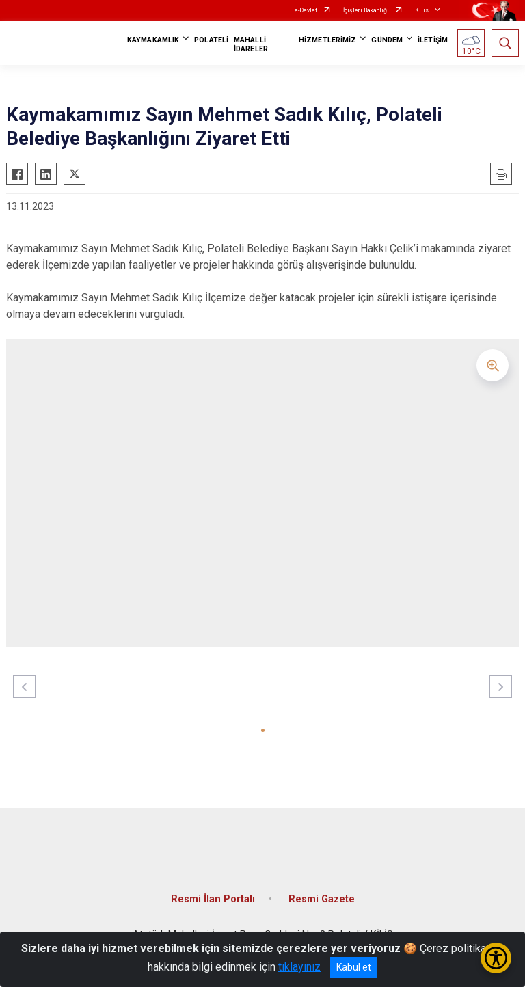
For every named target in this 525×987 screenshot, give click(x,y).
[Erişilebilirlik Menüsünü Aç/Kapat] (496, 958)
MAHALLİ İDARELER (251, 44)
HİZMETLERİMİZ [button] (327, 40)
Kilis (422, 10)
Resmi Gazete (321, 899)
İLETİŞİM (433, 40)
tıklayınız (299, 966)
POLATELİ (211, 40)
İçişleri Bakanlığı (366, 10)
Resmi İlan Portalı (213, 899)
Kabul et (353, 967)
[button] (263, 730)
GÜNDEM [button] (387, 40)
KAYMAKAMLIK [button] (153, 40)
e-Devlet (306, 10)
